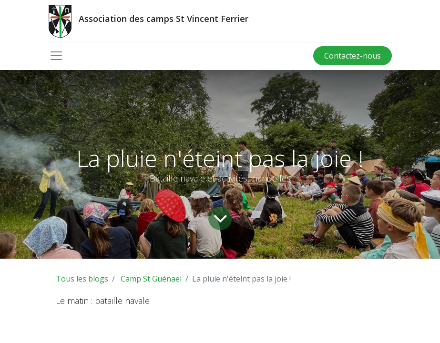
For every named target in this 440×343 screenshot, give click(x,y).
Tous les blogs (82, 278)
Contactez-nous (352, 55)
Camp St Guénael (151, 278)
